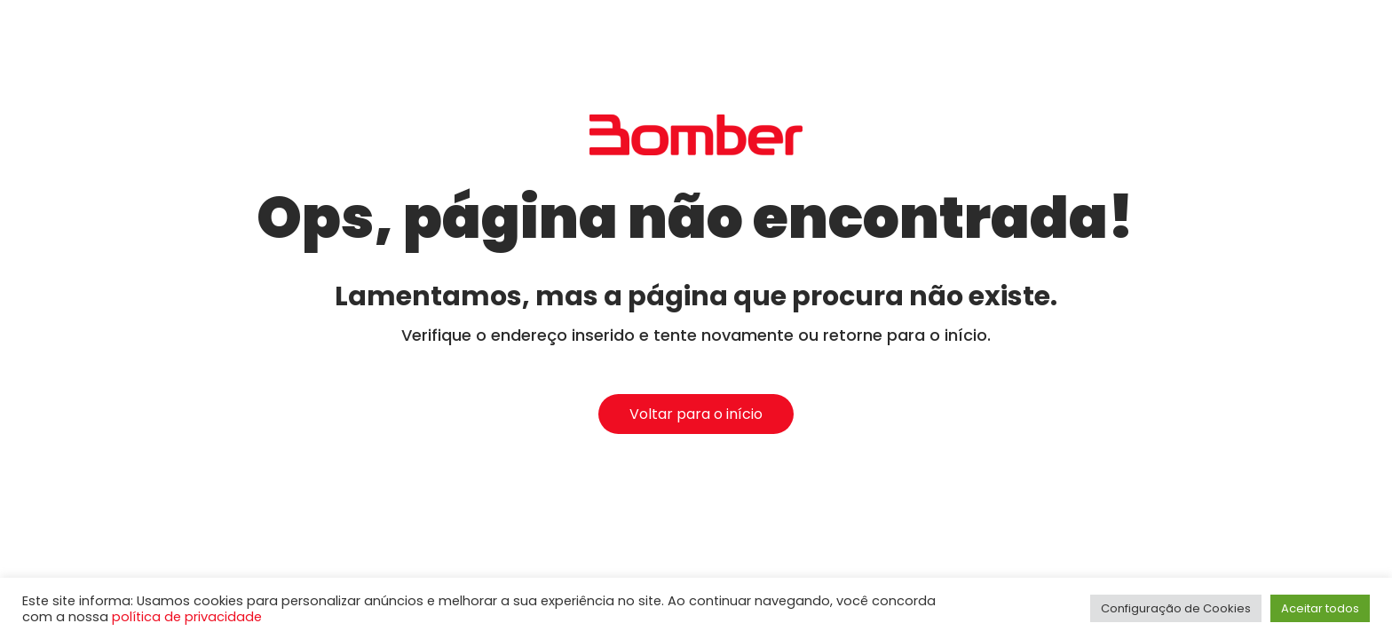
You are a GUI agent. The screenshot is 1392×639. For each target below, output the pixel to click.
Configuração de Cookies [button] (1176, 608)
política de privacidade (187, 617)
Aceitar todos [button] (1320, 608)
